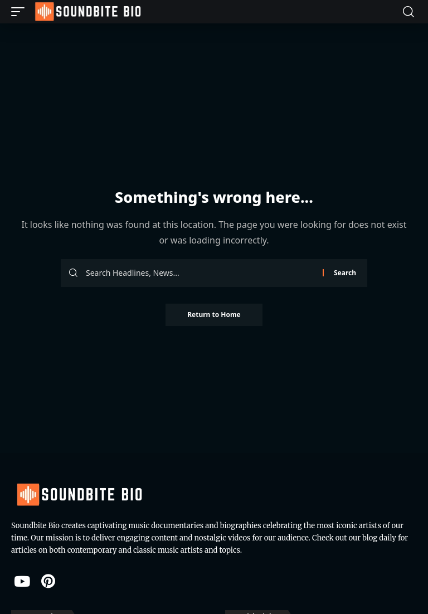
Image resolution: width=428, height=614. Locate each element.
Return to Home (214, 314)
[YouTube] (22, 581)
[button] (20, 11)
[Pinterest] (48, 581)
